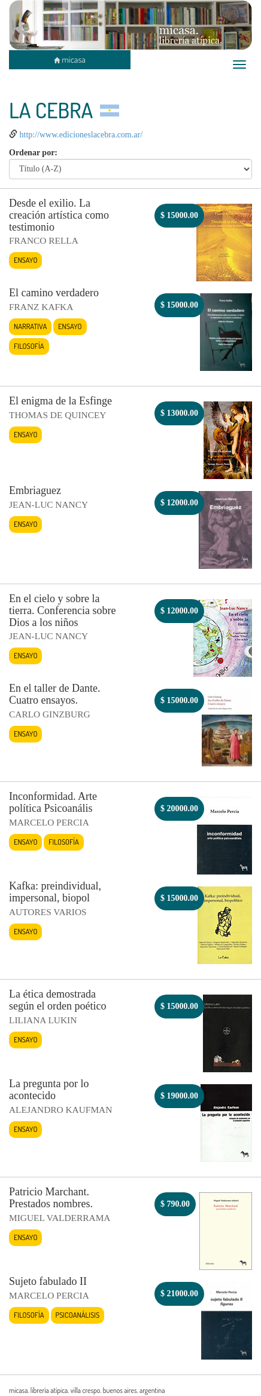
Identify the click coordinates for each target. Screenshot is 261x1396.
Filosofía (29, 346)
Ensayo (25, 260)
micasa (70, 59)
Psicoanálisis (78, 1315)
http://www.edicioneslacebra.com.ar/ (81, 134)
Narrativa (30, 326)
